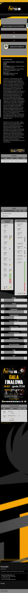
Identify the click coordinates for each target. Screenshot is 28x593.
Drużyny (11, 408)
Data (4, 408)
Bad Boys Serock (5, 215)
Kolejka (24, 408)
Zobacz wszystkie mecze (6, 422)
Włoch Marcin (20, 237)
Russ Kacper (20, 258)
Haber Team (11, 411)
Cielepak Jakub (20, 243)
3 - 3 (19, 411)
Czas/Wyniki (19, 408)
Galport (11, 413)
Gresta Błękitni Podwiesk (6, 213)
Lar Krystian (20, 262)
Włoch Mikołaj (20, 255)
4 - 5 (19, 415)
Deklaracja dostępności (4, 591)
